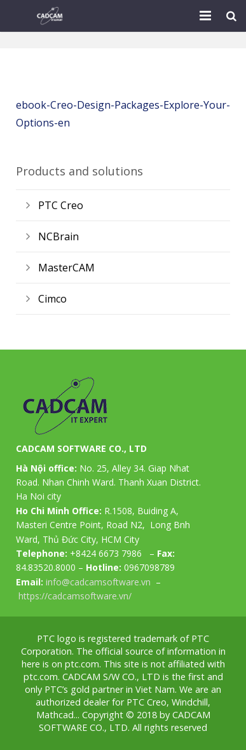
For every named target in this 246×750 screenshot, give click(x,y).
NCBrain (58, 236)
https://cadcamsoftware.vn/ (75, 596)
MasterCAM (66, 268)
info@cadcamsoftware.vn (98, 582)
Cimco (52, 299)
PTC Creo (60, 205)
